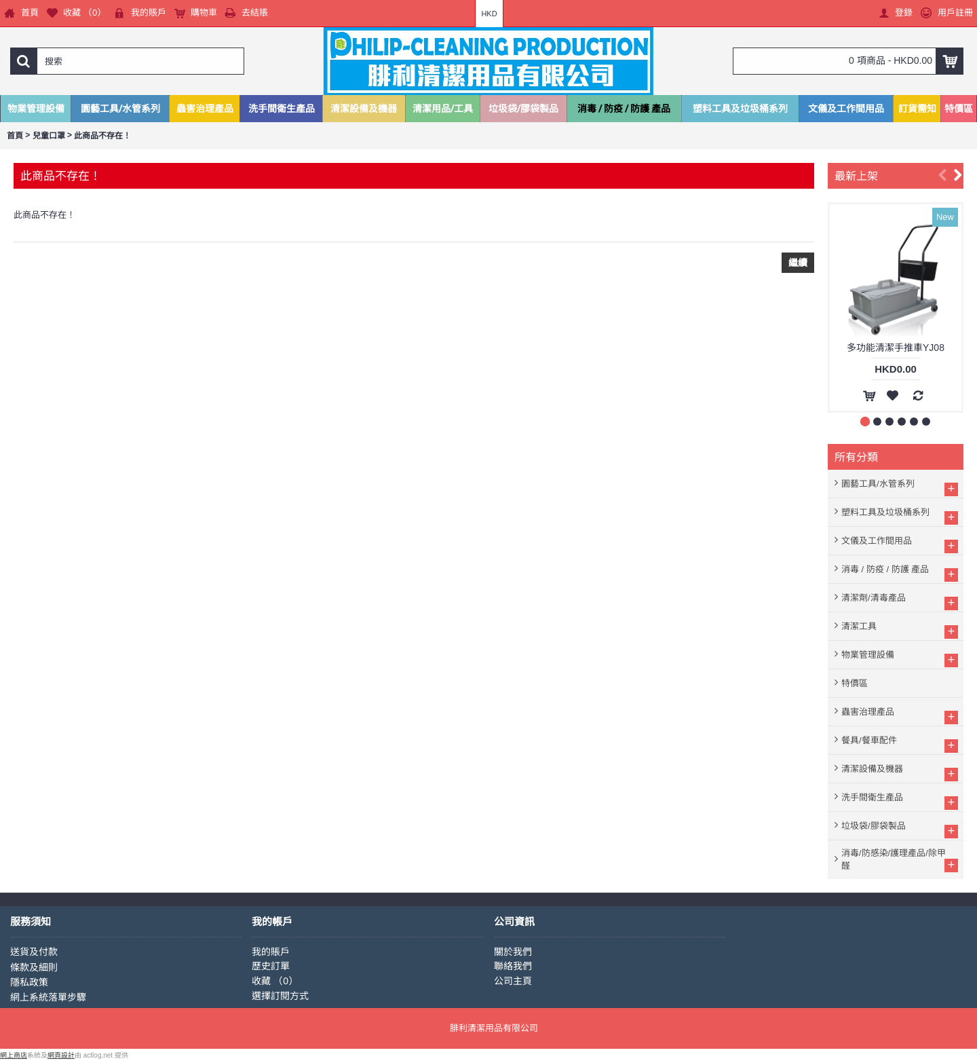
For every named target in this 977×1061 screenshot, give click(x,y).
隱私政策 (29, 982)
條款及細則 (34, 967)
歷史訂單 (271, 966)
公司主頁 (513, 980)
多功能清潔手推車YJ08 (895, 347)
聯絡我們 (513, 966)
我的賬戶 (271, 951)
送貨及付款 (34, 951)
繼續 (797, 262)
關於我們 (513, 951)
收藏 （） (275, 980)
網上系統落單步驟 (48, 997)
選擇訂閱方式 (280, 995)
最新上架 (856, 175)
